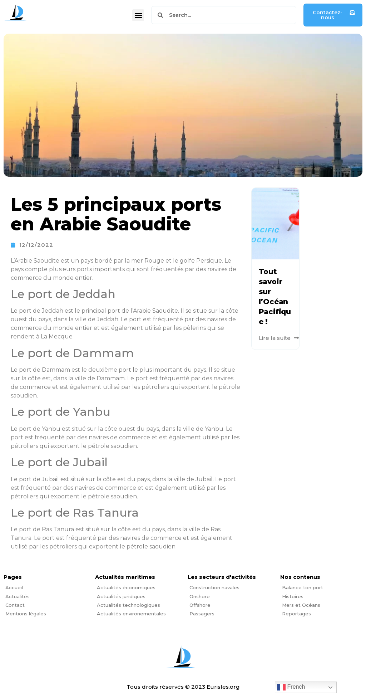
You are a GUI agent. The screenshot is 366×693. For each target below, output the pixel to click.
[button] (138, 15)
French (291, 687)
